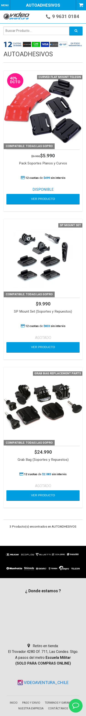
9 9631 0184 (65, 16)
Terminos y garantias (60, 702)
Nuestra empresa (30, 708)
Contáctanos (58, 708)
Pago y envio (31, 702)
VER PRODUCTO (43, 199)
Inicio (14, 702)
